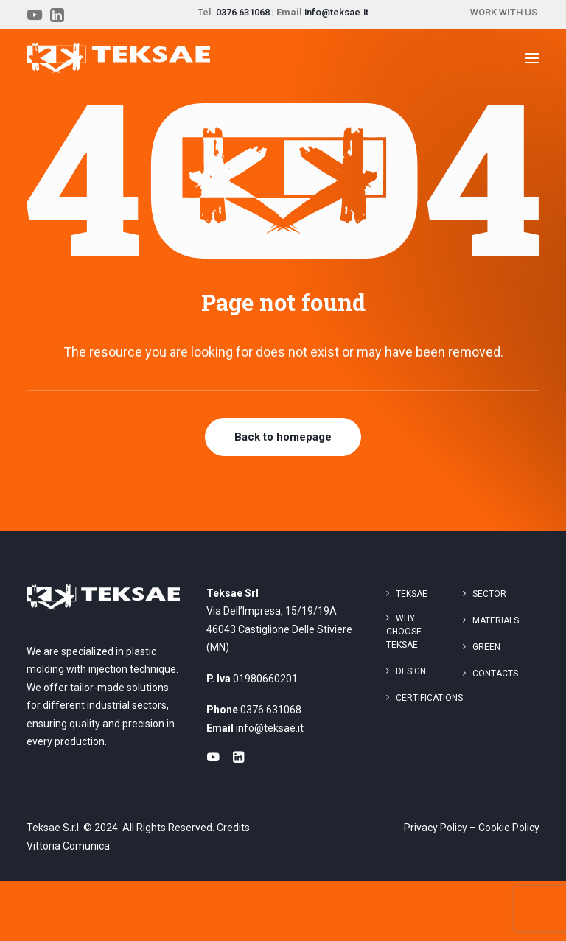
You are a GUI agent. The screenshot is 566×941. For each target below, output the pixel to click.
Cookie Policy (508, 827)
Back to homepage (283, 437)
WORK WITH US (503, 12)
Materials (495, 620)
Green (486, 647)
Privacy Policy (435, 827)
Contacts (495, 673)
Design (411, 671)
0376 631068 (243, 12)
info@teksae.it (336, 12)
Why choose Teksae (404, 631)
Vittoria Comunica (68, 846)
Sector (489, 594)
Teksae (411, 594)
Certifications (429, 698)
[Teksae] (118, 58)
